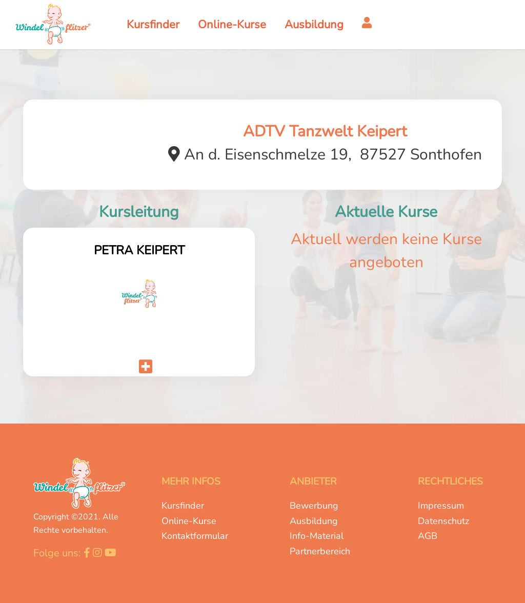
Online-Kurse (188, 521)
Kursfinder (182, 505)
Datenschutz (443, 521)
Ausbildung (314, 521)
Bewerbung (314, 505)
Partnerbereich (320, 551)
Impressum (441, 505)
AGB (427, 536)
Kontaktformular (194, 536)
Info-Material (317, 536)
